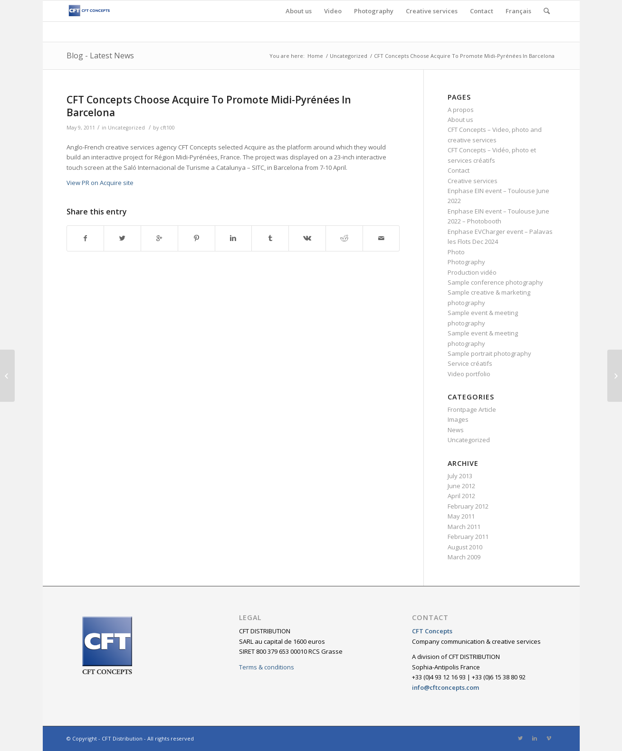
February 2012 (468, 506)
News (456, 430)
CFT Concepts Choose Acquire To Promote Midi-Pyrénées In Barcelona (209, 106)
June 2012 (461, 486)
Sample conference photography (495, 282)
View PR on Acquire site (100, 182)
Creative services (473, 180)
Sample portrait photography (489, 353)
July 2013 (460, 476)
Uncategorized (348, 55)
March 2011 (464, 526)
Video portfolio (469, 374)
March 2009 (464, 557)
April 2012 (461, 495)
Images (458, 419)
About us (460, 119)
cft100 (167, 127)
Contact (458, 170)
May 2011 (461, 516)
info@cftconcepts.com (445, 687)
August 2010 (465, 547)
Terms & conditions (266, 667)
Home (315, 55)
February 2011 (468, 536)
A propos (461, 109)
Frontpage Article (472, 409)
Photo (456, 252)
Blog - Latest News (100, 55)
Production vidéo (472, 272)
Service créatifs (470, 363)
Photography (466, 262)
